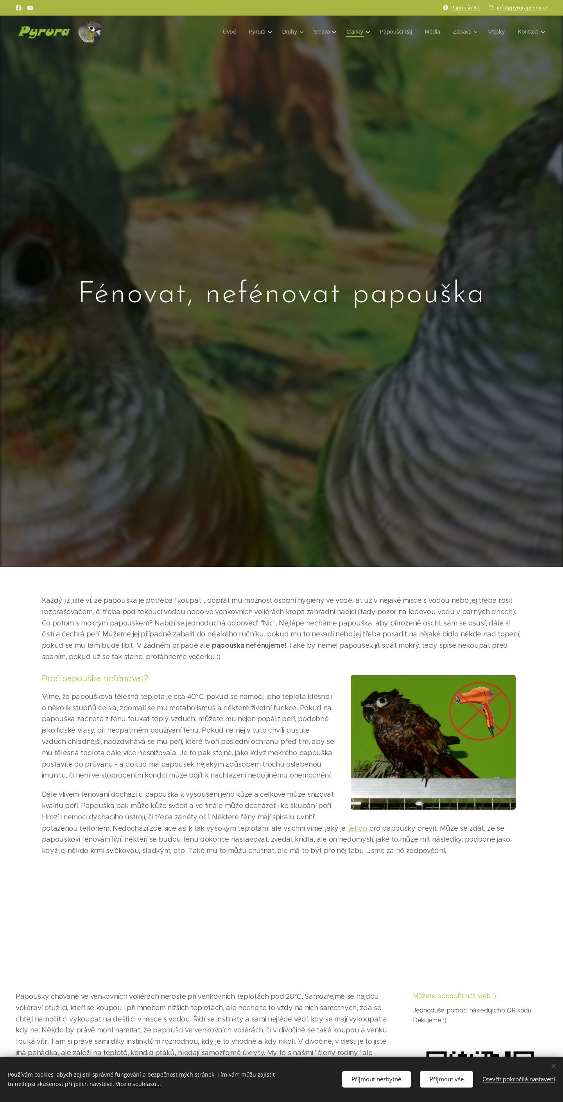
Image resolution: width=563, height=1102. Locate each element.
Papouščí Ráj (466, 7)
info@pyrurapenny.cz (522, 7)
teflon (357, 828)
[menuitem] (229, 31)
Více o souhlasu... (138, 1084)
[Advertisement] (281, 923)
